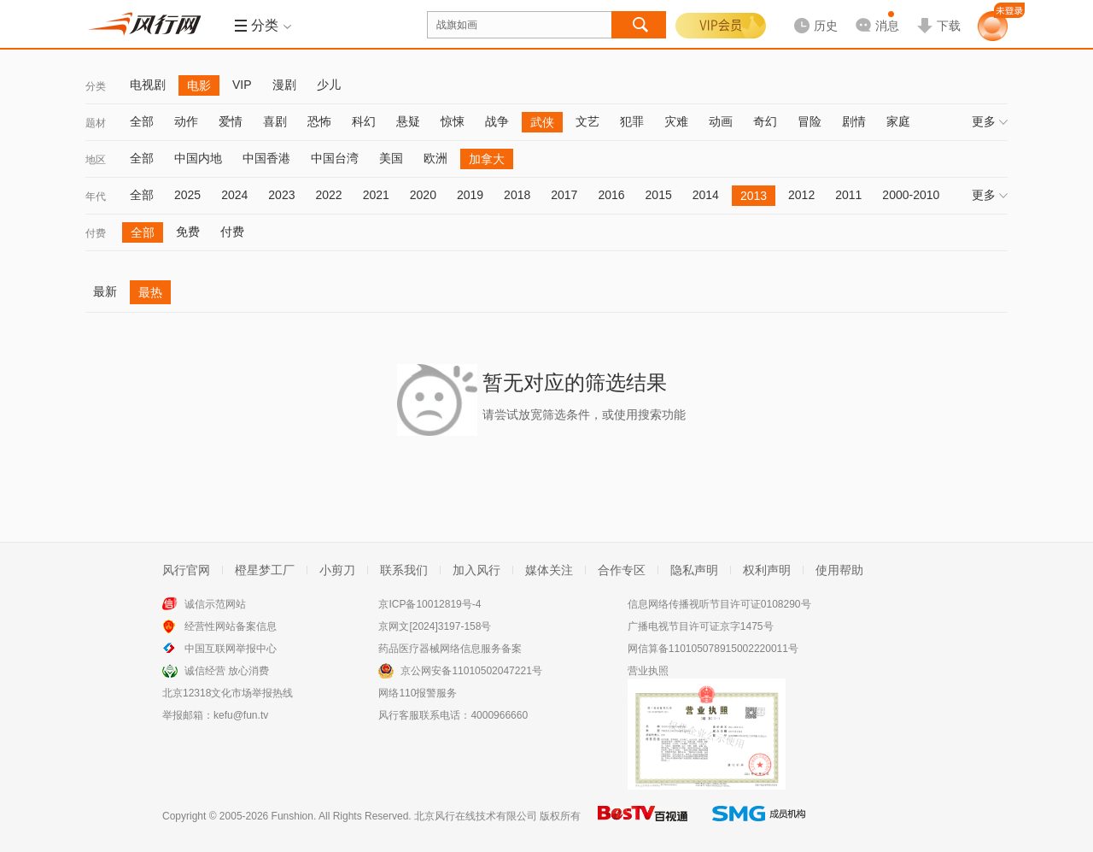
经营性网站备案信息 (230, 626)
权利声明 (767, 570)
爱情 (231, 121)
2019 (470, 195)
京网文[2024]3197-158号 (434, 626)
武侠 (542, 122)
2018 (517, 195)
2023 (281, 195)
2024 (234, 195)
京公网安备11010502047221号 (470, 671)
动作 (186, 121)
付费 (95, 233)
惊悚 (453, 121)
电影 (199, 85)
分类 (95, 86)
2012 (801, 195)
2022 (328, 195)
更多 (990, 121)
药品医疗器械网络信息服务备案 (450, 649)
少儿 (329, 84)
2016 (611, 195)
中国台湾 (335, 158)
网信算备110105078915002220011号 (713, 649)
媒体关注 (549, 570)
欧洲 (435, 158)
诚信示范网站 (215, 604)
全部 (142, 121)
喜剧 (275, 121)
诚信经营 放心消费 (226, 671)
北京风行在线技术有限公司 (475, 816)
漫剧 (284, 84)
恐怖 (319, 121)
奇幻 (765, 121)
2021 (376, 195)
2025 (187, 195)
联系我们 (404, 570)
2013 (753, 196)
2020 (423, 195)
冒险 (809, 121)
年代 (95, 197)
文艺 (587, 121)
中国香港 (266, 158)
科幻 (364, 121)
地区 (95, 160)
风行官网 (186, 570)
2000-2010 (910, 195)
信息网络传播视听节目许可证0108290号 (719, 604)
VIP (242, 84)
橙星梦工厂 (265, 570)
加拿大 (487, 159)
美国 (391, 158)
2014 (706, 195)
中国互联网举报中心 (230, 649)
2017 (564, 195)
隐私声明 (694, 570)
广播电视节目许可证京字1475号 (701, 626)
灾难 (676, 121)
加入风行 (476, 570)
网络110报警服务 (417, 693)
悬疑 (408, 121)
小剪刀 (337, 570)
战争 (497, 121)
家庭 (898, 121)
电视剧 (148, 84)
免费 (188, 231)
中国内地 (198, 158)
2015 (659, 195)
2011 (848, 195)
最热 (150, 292)
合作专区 (622, 570)
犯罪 (632, 121)
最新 (105, 291)
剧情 (854, 121)
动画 (721, 121)
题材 (95, 123)
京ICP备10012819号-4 (429, 604)
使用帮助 (839, 570)
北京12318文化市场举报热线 (227, 693)
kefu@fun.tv (240, 715)
